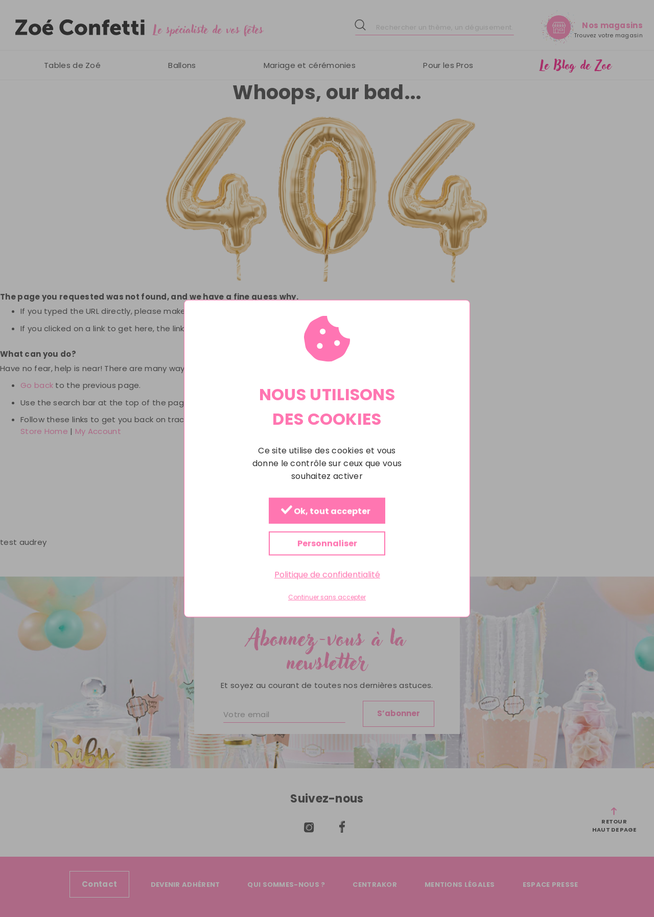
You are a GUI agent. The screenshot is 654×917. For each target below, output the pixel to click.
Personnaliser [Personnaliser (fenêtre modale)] (327, 543)
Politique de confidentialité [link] (327, 574)
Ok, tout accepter (325, 511)
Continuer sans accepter (327, 597)
